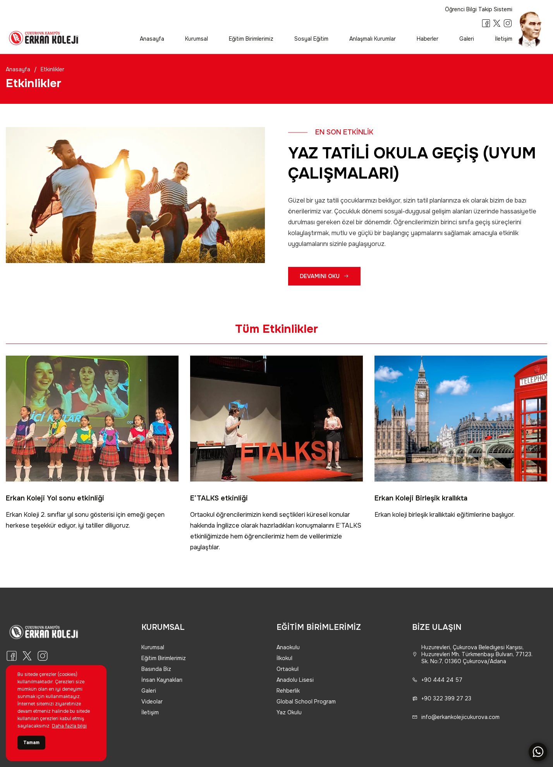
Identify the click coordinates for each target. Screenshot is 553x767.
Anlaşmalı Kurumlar (372, 38)
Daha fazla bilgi (69, 726)
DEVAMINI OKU (324, 276)
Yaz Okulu (289, 712)
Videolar (152, 701)
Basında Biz (156, 669)
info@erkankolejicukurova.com (456, 717)
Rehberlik (288, 690)
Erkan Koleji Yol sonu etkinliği (55, 498)
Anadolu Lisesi (295, 679)
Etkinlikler (52, 69)
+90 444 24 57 (437, 679)
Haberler (427, 38)
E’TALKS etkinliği (219, 498)
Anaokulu (288, 647)
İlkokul (284, 658)
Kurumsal (196, 38)
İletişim (503, 38)
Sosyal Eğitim (311, 38)
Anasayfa (152, 38)
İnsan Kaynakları (161, 679)
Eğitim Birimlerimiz (251, 38)
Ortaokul (287, 669)
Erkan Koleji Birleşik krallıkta (420, 498)
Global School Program (306, 701)
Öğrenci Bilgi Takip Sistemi (478, 9)
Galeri (466, 38)
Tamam (31, 742)
